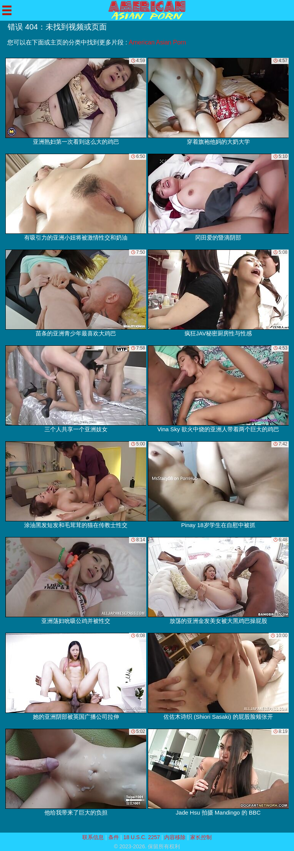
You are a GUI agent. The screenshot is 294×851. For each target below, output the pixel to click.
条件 (113, 837)
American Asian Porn (157, 42)
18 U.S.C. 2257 (141, 837)
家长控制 (201, 837)
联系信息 (93, 837)
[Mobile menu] (7, 10)
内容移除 (175, 837)
